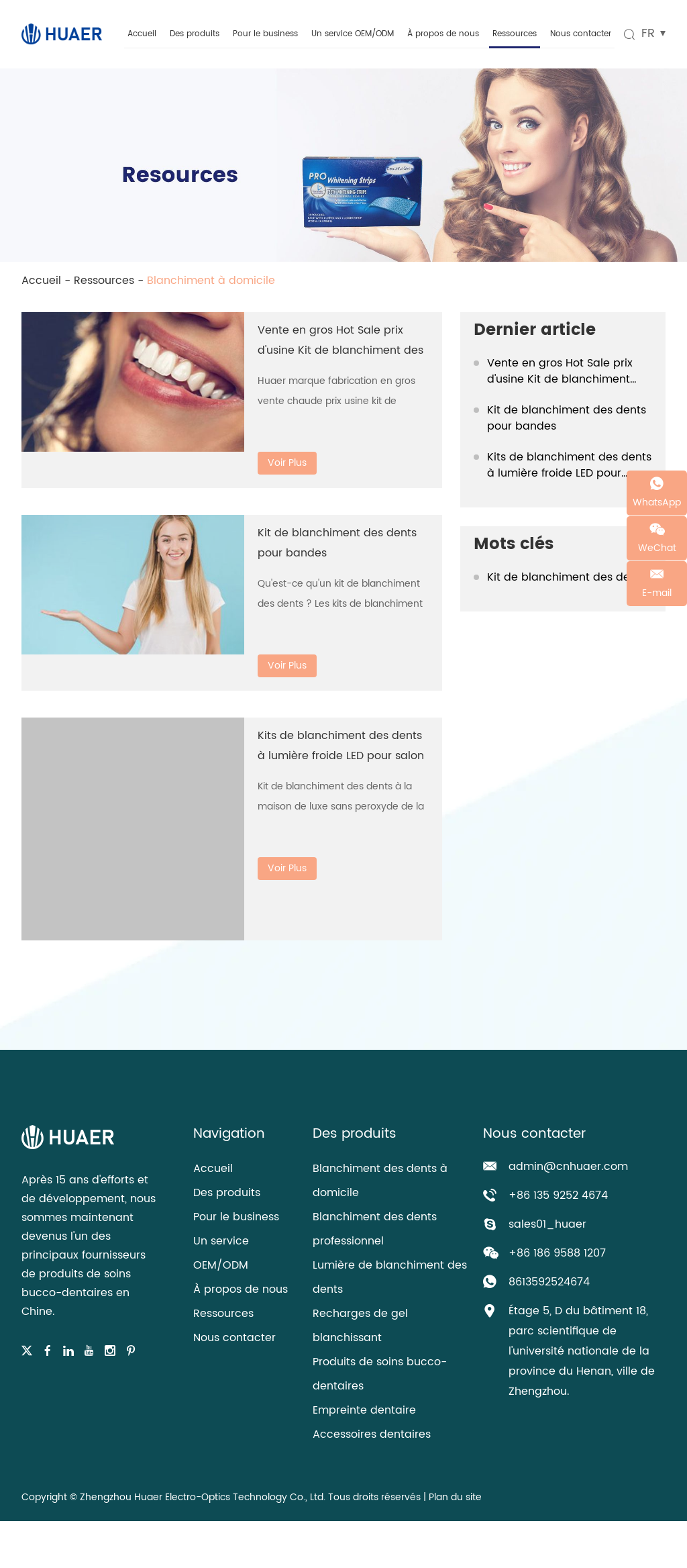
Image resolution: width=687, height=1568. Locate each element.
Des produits (194, 34)
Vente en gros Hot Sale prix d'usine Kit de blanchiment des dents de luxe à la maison (340, 350)
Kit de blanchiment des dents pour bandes (566, 418)
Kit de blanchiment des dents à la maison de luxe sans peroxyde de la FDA (341, 806)
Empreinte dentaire (364, 1410)
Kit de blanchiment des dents (566, 577)
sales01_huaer (547, 1224)
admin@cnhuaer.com (568, 1166)
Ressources (514, 34)
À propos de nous (443, 34)
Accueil (141, 34)
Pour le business (265, 34)
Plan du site (455, 1497)
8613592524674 (549, 1282)
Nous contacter (580, 34)
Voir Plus (287, 463)
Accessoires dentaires (372, 1434)
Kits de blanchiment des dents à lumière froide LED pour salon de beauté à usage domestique (569, 465)
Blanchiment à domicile (211, 280)
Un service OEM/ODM (352, 34)
